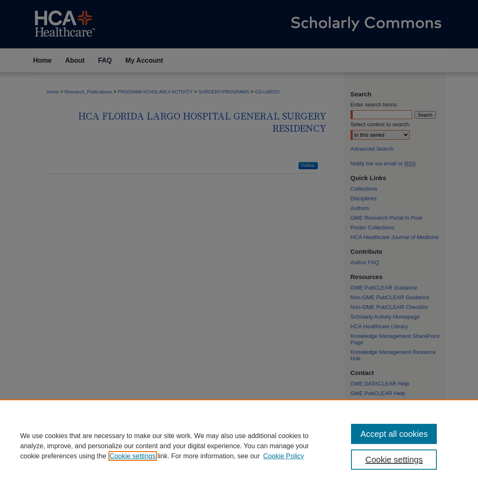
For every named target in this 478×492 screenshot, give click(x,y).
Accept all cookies (394, 434)
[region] (239, 445)
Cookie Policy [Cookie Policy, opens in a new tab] (283, 456)
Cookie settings (133, 456)
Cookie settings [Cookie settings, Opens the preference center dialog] (394, 459)
